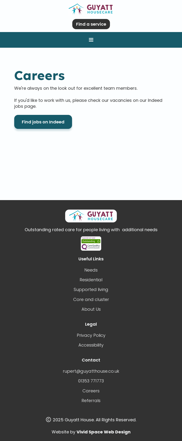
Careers (91, 391)
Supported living (91, 289)
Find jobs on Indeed (43, 122)
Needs (91, 270)
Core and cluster (91, 299)
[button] (91, 40)
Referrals (91, 400)
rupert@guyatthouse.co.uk (91, 371)
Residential (91, 280)
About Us (91, 309)
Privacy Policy (91, 335)
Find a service (91, 24)
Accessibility (91, 345)
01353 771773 (91, 381)
